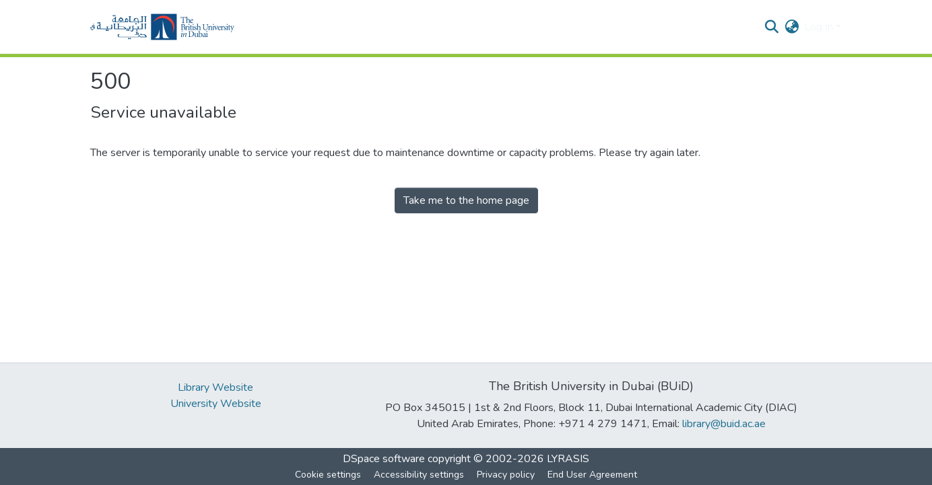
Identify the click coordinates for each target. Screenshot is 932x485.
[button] (162, 27)
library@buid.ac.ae (724, 423)
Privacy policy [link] (506, 474)
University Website (215, 403)
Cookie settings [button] (328, 474)
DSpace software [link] (384, 458)
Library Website (215, 387)
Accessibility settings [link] (419, 474)
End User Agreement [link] (592, 474)
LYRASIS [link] (568, 458)
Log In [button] (820, 27)
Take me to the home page (466, 200)
